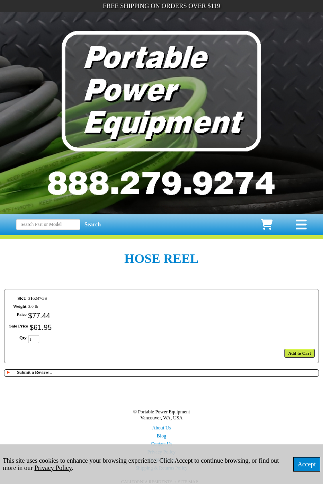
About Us (161, 428)
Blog (161, 436)
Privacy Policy (53, 467)
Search (92, 225)
